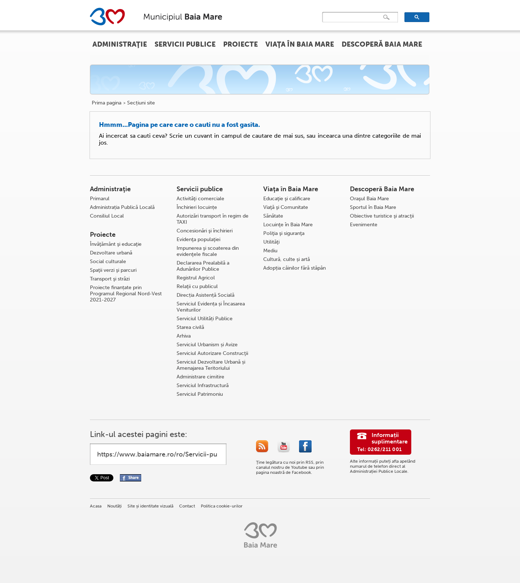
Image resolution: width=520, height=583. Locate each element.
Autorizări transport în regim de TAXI (212, 219)
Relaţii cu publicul (197, 286)
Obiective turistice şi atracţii (382, 216)
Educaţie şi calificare (286, 199)
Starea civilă (190, 327)
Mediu (270, 251)
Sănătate (273, 216)
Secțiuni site (141, 103)
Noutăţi (114, 506)
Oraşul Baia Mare (369, 199)
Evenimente (363, 225)
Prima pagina (106, 103)
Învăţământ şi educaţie (116, 244)
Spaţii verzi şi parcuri (113, 270)
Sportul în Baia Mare (373, 207)
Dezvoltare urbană (111, 253)
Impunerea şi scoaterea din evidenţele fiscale (208, 251)
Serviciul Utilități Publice (205, 319)
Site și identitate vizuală (150, 506)
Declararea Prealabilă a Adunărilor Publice (203, 266)
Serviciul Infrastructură (203, 385)
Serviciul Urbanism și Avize (207, 345)
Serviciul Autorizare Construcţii (212, 353)
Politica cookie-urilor (222, 506)
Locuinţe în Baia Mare (288, 225)
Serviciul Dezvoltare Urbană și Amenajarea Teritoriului (211, 365)
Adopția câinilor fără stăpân (294, 268)
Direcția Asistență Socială (205, 295)
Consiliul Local (107, 216)
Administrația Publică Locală (122, 207)
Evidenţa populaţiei (198, 239)
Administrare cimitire (200, 377)
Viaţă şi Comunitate (285, 207)
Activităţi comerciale (200, 199)
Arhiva (184, 336)
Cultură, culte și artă (286, 259)
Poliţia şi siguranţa (283, 233)
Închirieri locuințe (197, 207)
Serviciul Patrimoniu (200, 394)
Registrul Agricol (196, 278)
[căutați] (354, 17)
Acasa (95, 506)
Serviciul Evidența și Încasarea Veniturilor (211, 307)
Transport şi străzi (110, 279)
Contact (187, 506)
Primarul (99, 199)
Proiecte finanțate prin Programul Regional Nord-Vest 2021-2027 (126, 293)
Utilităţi (271, 242)
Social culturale (108, 261)
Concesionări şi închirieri (205, 231)
